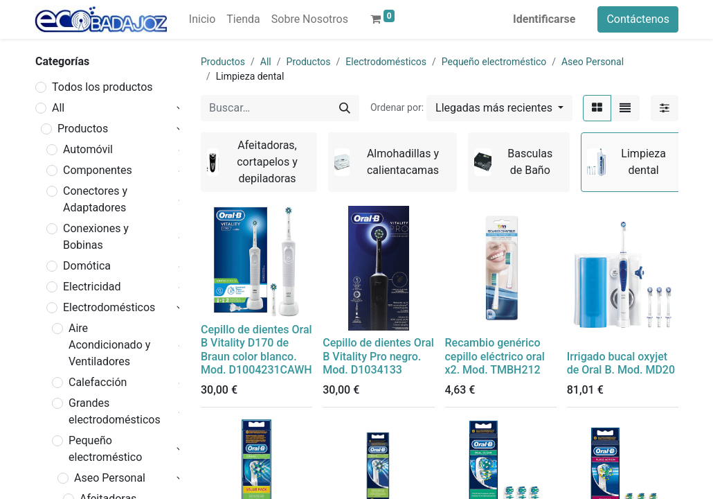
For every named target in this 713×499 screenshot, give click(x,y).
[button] (499, 108)
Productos (82, 128)
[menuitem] (202, 19)
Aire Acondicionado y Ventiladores (109, 345)
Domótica (87, 265)
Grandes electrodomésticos (115, 411)
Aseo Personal (109, 477)
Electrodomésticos (109, 307)
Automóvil (88, 149)
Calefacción (98, 382)
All (58, 107)
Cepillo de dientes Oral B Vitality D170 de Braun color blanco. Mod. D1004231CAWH (256, 349)
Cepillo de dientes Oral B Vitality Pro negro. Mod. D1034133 (378, 356)
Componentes (97, 170)
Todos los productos (102, 87)
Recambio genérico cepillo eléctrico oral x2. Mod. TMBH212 (495, 356)
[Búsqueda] (344, 108)
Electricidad (91, 286)
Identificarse (544, 19)
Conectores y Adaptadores (95, 199)
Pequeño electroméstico (105, 449)
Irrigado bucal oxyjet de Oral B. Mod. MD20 (621, 363)
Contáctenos (637, 19)
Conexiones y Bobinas (96, 237)
